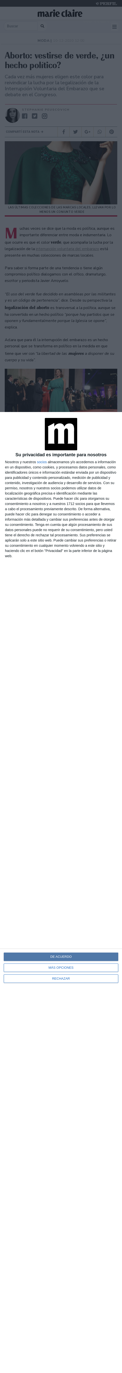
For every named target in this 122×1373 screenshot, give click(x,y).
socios (42, 462)
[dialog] (61, 892)
